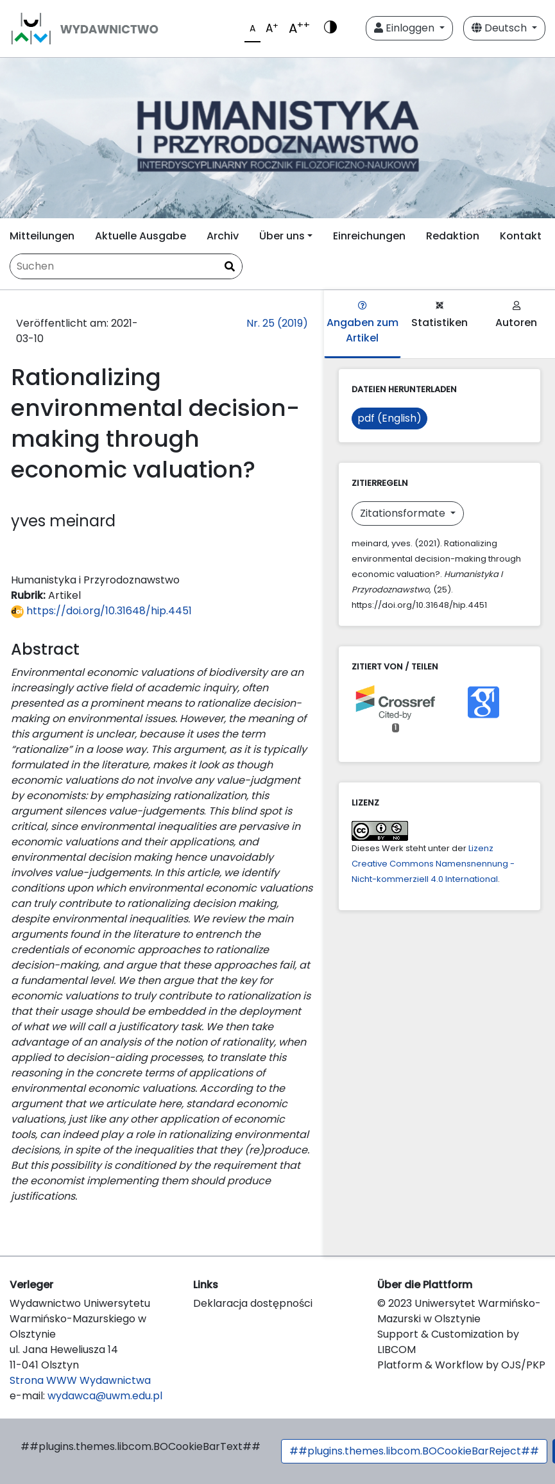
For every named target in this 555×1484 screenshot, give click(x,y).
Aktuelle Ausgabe (140, 236)
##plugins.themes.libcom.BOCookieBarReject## (414, 1451)
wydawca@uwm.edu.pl (104, 1395)
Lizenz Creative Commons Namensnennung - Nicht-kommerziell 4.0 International (433, 863)
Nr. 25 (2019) (277, 323)
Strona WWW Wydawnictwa (80, 1380)
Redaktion (452, 236)
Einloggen (405, 28)
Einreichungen (369, 236)
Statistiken (439, 315)
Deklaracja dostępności (252, 1303)
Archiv (223, 236)
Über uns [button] (282, 236)
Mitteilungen (42, 236)
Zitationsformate (404, 513)
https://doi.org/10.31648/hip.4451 (101, 610)
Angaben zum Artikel (362, 323)
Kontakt (521, 236)
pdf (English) (389, 418)
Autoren (516, 315)
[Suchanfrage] (126, 266)
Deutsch (500, 28)
